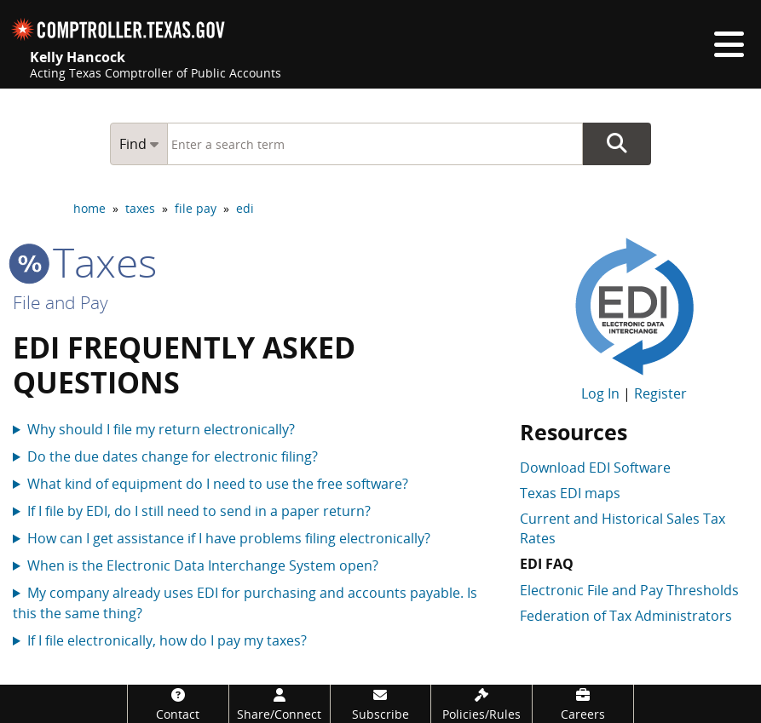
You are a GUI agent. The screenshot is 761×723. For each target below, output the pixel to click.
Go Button (617, 144)
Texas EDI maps (570, 493)
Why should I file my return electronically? (161, 429)
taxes (140, 208)
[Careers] (583, 704)
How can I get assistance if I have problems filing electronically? (228, 538)
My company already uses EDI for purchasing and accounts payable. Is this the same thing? (245, 603)
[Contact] (178, 704)
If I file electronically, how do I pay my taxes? (167, 640)
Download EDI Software (595, 467)
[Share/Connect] (279, 704)
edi (245, 208)
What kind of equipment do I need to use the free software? (217, 483)
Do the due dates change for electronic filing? (172, 456)
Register (660, 393)
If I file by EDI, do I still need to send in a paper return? (199, 511)
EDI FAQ (547, 563)
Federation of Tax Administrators (626, 615)
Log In (600, 393)
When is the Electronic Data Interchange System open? (202, 565)
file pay (195, 208)
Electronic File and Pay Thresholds (629, 590)
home (89, 208)
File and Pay (60, 302)
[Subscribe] (381, 704)
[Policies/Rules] (481, 704)
